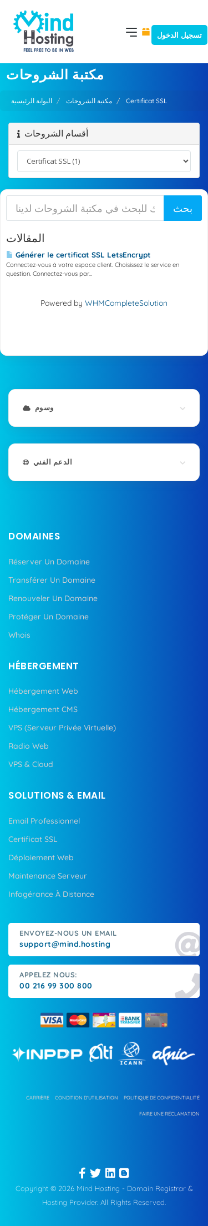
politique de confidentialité (162, 1097)
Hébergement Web (43, 691)
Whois (19, 635)
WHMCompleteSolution (126, 303)
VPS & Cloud (30, 764)
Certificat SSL (33, 839)
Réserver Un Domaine (49, 562)
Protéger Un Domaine (48, 617)
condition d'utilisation (86, 1097)
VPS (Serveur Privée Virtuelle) (62, 728)
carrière (37, 1097)
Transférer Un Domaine (51, 580)
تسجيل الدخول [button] (179, 35)
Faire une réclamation (169, 1114)
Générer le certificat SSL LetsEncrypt (78, 254)
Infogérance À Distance (51, 894)
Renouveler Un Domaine (53, 598)
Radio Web (28, 746)
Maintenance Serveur (47, 876)
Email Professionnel (44, 821)
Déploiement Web (41, 857)
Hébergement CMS (43, 709)
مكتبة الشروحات (89, 101)
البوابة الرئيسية (31, 101)
